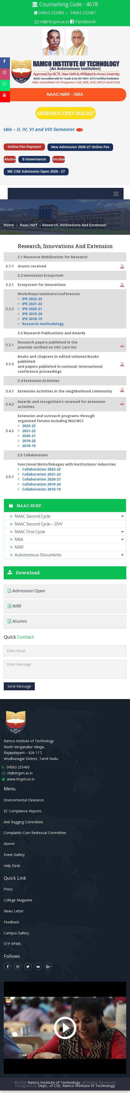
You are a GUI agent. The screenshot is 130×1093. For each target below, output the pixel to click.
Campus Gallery (16, 933)
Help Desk (12, 865)
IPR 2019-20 (32, 313)
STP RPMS (12, 943)
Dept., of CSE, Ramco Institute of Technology (76, 1085)
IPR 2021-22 (32, 303)
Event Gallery (14, 854)
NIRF (17, 547)
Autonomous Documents (67, 555)
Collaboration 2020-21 (41, 479)
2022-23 (29, 425)
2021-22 (29, 430)
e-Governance (34, 159)
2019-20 (29, 440)
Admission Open (26, 591)
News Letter (14, 911)
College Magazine (18, 900)
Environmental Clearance (24, 800)
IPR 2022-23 (32, 298)
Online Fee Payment (24, 147)
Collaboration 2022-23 (41, 469)
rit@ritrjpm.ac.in (52, 21)
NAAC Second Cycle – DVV (36, 524)
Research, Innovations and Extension (74, 225)
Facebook (83, 21)
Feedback (11, 922)
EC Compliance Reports (23, 811)
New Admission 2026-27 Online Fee (80, 147)
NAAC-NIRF (65, 505)
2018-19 (29, 445)
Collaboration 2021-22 (41, 474)
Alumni (10, 159)
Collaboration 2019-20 (41, 484)
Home (9, 225)
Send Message (19, 686)
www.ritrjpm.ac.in (21, 779)
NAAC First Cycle (67, 531)
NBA (67, 539)
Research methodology (43, 323)
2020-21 (29, 435)
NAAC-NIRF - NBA (65, 94)
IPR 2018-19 (32, 318)
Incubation (59, 159)
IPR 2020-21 (32, 308)
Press (8, 889)
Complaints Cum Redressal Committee (35, 832)
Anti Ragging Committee (23, 822)
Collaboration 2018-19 (41, 489)
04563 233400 (49, 12)
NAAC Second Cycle (67, 516)
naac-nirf (28, 225)
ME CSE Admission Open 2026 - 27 (36, 171)
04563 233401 (83, 12)
